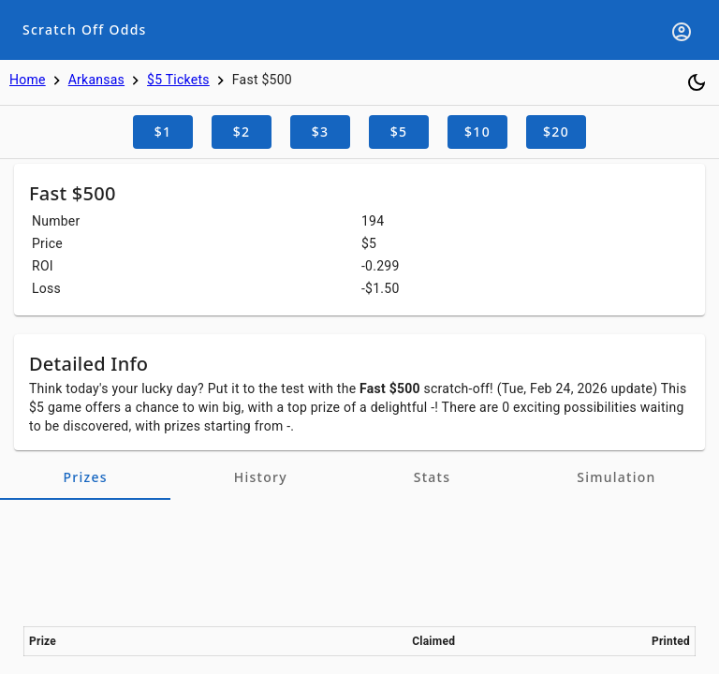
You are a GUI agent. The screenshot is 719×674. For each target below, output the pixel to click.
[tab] (85, 477)
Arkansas (96, 79)
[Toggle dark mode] (696, 82)
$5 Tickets (178, 79)
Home (27, 79)
